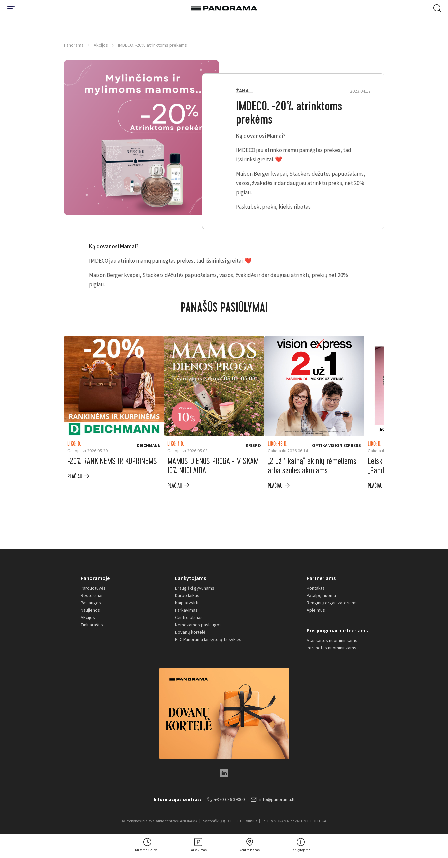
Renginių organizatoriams (332, 603)
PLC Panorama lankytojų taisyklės (208, 639)
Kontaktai (316, 588)
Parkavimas (186, 610)
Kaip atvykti (186, 603)
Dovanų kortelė (190, 632)
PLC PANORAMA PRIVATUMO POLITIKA (294, 820)
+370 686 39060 (226, 799)
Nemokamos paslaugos (198, 625)
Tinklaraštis (92, 625)
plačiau (74, 476)
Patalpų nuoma (321, 595)
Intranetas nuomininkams (331, 648)
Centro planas (189, 617)
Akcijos (101, 45)
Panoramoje (95, 578)
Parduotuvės (93, 588)
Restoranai (91, 595)
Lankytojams (190, 578)
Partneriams (321, 578)
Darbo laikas (187, 595)
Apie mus (316, 610)
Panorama (74, 45)
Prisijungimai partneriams (337, 630)
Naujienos (90, 610)
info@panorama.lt (273, 799)
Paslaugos (91, 603)
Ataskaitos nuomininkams (332, 640)
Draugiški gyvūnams (194, 588)
